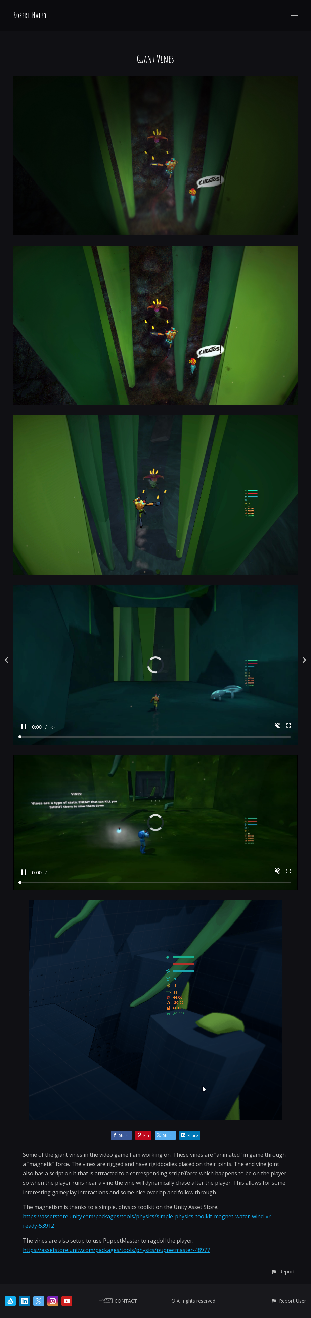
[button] (283, 1271)
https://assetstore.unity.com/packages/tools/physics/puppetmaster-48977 (116, 1250)
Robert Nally (30, 15)
